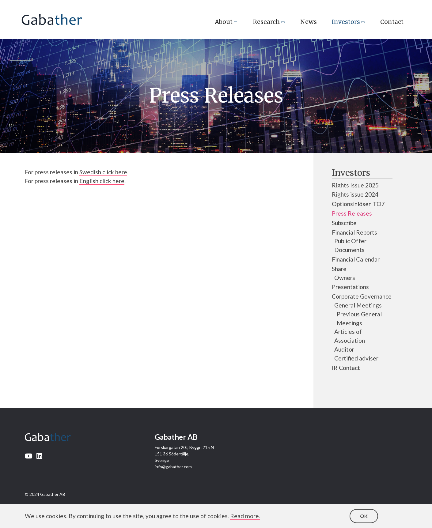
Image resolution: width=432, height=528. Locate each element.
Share (339, 268)
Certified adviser (356, 358)
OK (364, 516)
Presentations (350, 286)
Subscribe (344, 222)
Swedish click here (103, 171)
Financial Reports (354, 232)
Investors (346, 21)
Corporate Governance (362, 296)
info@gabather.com (173, 466)
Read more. (245, 515)
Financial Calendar (356, 259)
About (224, 21)
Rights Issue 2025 (355, 185)
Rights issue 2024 (355, 194)
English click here (101, 180)
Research (266, 21)
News (308, 21)
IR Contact (346, 367)
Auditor (344, 349)
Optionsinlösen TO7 (358, 203)
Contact (392, 21)
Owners (344, 277)
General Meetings (358, 305)
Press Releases (352, 213)
